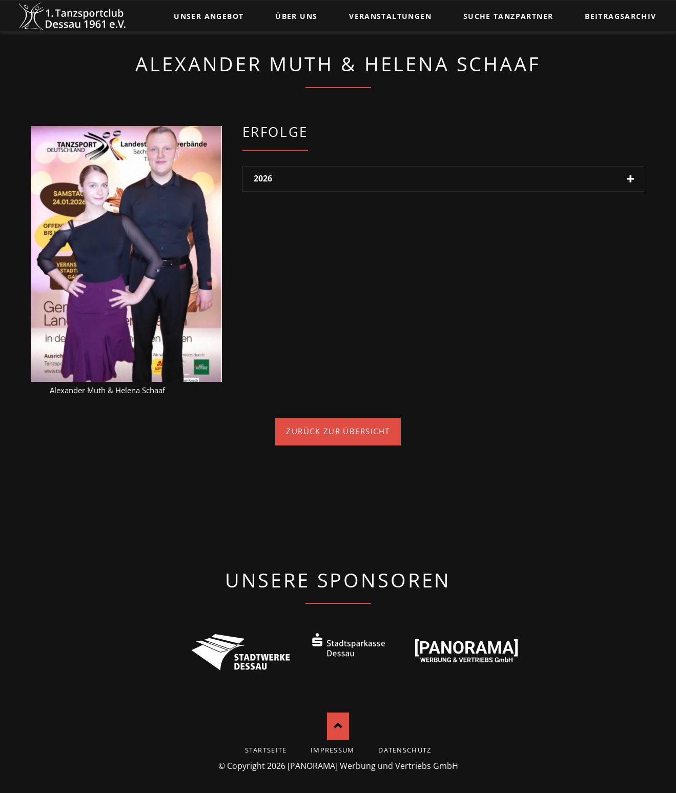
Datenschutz (404, 750)
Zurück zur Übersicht (338, 431)
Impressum (333, 750)
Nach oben (338, 726)
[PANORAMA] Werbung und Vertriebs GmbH (373, 765)
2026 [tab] (263, 178)
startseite (266, 750)
